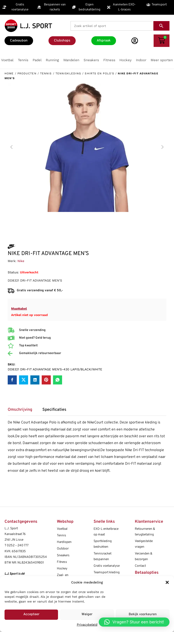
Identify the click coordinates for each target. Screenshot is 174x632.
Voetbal (62, 529)
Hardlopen (64, 542)
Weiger (87, 614)
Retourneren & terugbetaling (145, 532)
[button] (167, 582)
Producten (26, 73)
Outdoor (63, 549)
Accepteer (31, 614)
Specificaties (54, 410)
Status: (13, 272)
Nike (20, 261)
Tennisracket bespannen (102, 556)
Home (9, 73)
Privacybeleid (87, 624)
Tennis (46, 73)
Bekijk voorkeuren (143, 614)
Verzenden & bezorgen (143, 556)
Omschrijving (20, 410)
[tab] (22, 411)
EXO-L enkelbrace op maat (106, 532)
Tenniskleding (68, 73)
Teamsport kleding (107, 572)
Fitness (62, 562)
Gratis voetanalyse (107, 566)
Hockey (62, 569)
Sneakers (63, 555)
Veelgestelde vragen (144, 544)
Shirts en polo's (99, 73)
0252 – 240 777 (18, 545)
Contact (140, 566)
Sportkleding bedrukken (103, 544)
